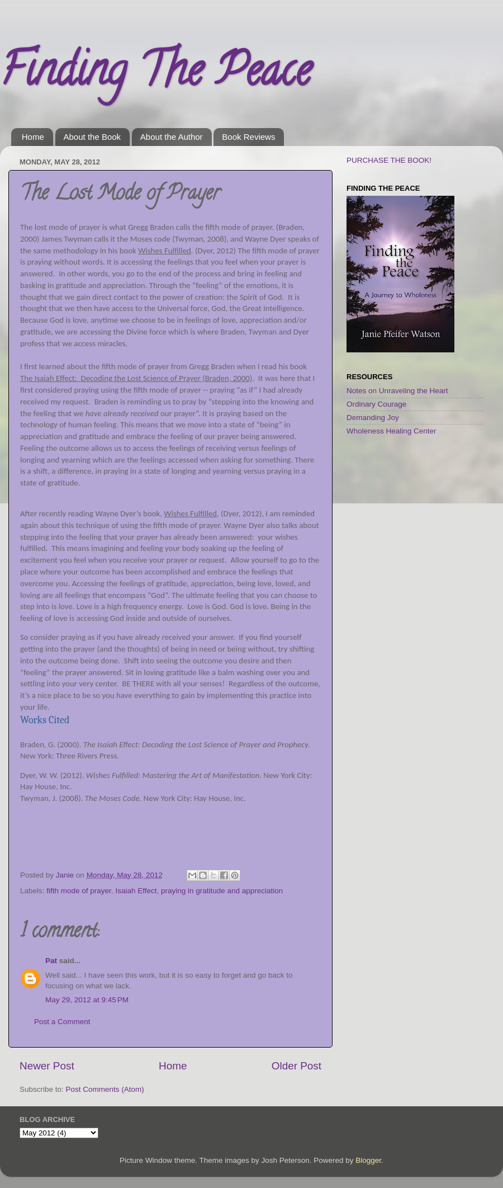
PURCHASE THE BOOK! (389, 160)
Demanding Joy (373, 417)
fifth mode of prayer (78, 891)
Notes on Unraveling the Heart (397, 390)
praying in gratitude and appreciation (222, 891)
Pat (51, 960)
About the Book (92, 137)
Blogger (368, 1160)
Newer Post (47, 1066)
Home (33, 137)
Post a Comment (62, 1021)
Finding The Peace (155, 75)
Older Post (296, 1066)
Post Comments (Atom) (105, 1089)
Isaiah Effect (135, 891)
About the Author (171, 137)
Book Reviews (248, 137)
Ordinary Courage (376, 404)
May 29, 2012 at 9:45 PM (87, 1000)
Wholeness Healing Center (391, 431)
